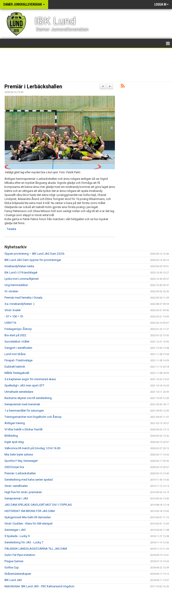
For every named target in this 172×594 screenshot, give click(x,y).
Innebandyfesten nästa (19, 266)
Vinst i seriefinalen (16, 486)
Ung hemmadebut (16, 285)
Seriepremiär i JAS (16, 498)
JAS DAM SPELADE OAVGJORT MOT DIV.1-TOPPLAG (38, 504)
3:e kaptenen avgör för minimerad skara (30, 379)
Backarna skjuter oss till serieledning (28, 398)
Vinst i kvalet (12, 310)
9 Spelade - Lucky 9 (17, 536)
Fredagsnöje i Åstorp (18, 329)
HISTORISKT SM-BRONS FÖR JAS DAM (29, 511)
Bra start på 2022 (15, 335)
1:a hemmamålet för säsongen (24, 410)
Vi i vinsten (11, 291)
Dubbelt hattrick (14, 366)
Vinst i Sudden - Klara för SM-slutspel (28, 523)
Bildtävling (11, 435)
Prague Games (13, 561)
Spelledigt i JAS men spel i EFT (24, 385)
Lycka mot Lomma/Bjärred (21, 278)
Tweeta (11, 229)
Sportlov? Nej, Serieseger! (21, 460)
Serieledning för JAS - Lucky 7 (23, 542)
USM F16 (10, 322)
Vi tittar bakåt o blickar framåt (23, 429)
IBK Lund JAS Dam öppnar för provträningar (32, 260)
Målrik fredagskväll (16, 373)
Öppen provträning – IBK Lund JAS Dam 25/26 (34, 253)
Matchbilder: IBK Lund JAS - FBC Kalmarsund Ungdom (39, 586)
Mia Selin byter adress (18, 454)
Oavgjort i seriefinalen (18, 347)
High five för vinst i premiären (23, 492)
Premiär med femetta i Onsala (23, 297)
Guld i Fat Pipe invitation (19, 555)
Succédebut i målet (16, 341)
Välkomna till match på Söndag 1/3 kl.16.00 (32, 448)
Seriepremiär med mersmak (22, 404)
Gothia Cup (11, 567)
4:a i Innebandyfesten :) (19, 304)
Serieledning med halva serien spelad (28, 479)
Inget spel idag (14, 442)
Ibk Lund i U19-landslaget (20, 272)
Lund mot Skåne (15, 354)
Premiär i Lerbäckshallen (33, 87)
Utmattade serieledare (18, 391)
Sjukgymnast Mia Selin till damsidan (27, 517)
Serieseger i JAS (15, 529)
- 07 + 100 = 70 (13, 316)
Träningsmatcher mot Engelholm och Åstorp (33, 416)
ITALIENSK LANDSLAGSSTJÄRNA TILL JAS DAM (35, 548)
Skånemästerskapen (17, 573)
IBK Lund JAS (13, 580)
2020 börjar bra (14, 467)
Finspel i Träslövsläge (18, 360)
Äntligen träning (14, 423)
